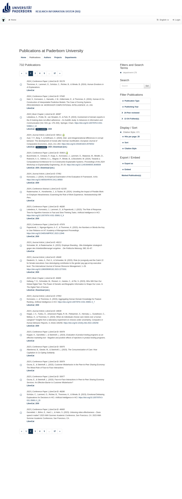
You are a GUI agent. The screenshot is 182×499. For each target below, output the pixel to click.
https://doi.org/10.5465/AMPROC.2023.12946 (45, 233)
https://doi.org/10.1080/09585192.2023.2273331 (46, 269)
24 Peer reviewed (130, 113)
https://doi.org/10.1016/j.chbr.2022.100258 (81, 323)
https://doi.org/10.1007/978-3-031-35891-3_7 (76, 302)
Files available (41, 129)
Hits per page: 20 (131, 137)
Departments (70, 57)
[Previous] (21, 73)
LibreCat (30, 90)
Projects (58, 57)
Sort (125, 143)
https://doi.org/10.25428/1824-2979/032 (78, 144)
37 (55, 73)
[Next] (59, 73)
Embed (126, 169)
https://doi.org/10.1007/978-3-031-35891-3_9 (45, 215)
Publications (34, 57)
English (163, 20)
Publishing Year (130, 107)
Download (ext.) (60, 147)
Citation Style (129, 148)
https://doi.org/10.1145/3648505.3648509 (84, 165)
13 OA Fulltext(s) (130, 119)
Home (12, 20)
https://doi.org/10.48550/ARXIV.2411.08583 (45, 180)
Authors (47, 57)
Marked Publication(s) (131, 175)
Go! (147, 86)
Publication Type (130, 101)
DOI (50, 129)
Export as (127, 163)
